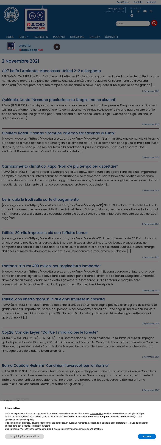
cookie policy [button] (27, 419)
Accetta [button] (147, 436)
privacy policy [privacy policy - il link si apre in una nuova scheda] (96, 413)
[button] (154, 408)
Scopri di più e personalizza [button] (24, 436)
